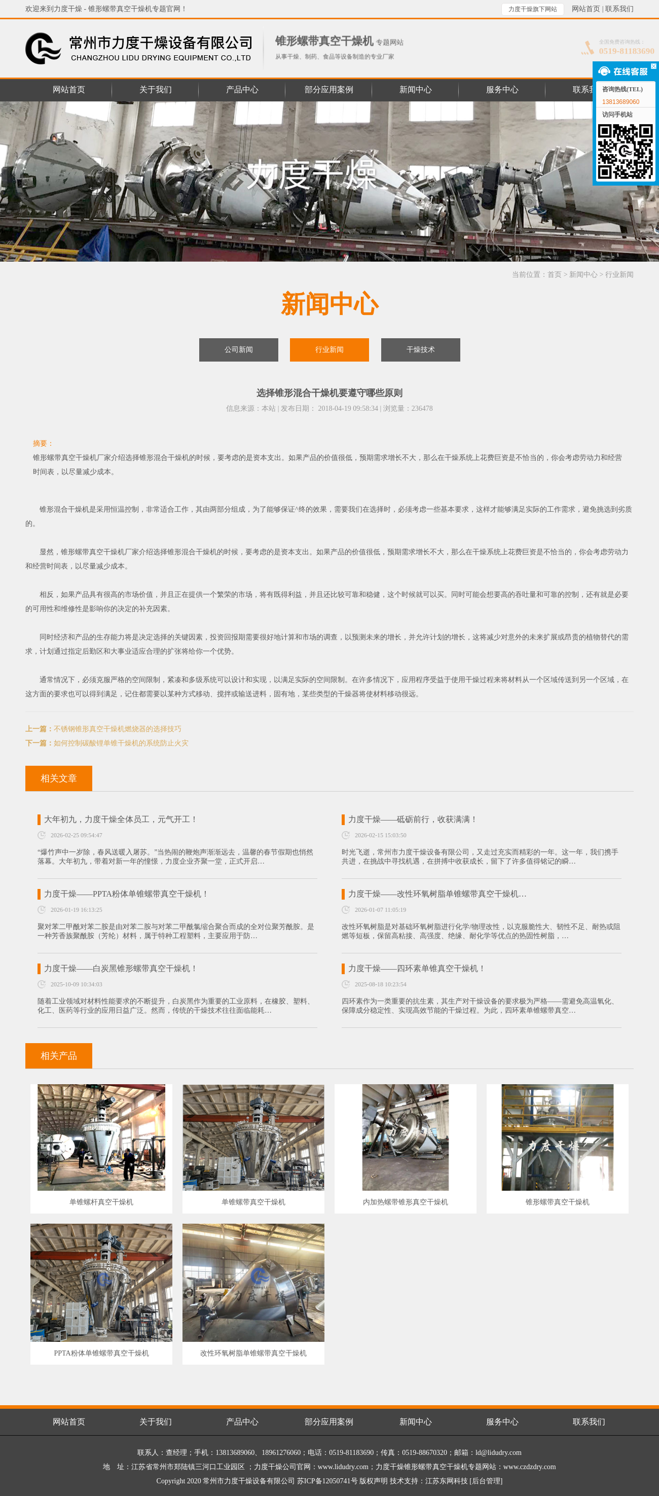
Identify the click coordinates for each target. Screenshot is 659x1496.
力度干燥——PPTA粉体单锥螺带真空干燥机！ (126, 893)
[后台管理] (485, 1481)
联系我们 (619, 9)
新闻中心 (583, 274)
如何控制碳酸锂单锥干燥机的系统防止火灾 (121, 743)
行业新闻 (619, 274)
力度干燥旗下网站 (532, 9)
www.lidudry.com (343, 1467)
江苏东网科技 (446, 1481)
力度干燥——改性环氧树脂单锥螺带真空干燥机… (437, 893)
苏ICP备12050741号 (327, 1481)
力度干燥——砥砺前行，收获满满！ (413, 819)
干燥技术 (421, 349)
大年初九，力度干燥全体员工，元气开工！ (121, 819)
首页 (554, 274)
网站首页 (586, 9)
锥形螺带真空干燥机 (93, 552)
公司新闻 (239, 349)
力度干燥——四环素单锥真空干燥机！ (417, 968)
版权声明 (373, 1481)
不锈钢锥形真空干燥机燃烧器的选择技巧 (117, 729)
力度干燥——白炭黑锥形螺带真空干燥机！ (121, 968)
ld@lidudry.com (498, 1452)
